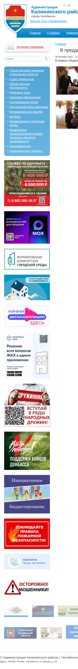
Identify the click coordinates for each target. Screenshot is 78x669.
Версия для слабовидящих (49, 21)
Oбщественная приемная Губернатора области (27, 72)
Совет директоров (22, 79)
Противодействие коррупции (29, 107)
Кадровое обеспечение (25, 97)
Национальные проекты (26, 151)
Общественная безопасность (20, 85)
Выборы (15, 116)
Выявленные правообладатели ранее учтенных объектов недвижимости (26, 135)
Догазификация (20, 146)
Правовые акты (20, 92)
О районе (53, 33)
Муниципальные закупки (26, 111)
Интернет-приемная (30, 47)
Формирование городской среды (27, 123)
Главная (35, 33)
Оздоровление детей (24, 102)
